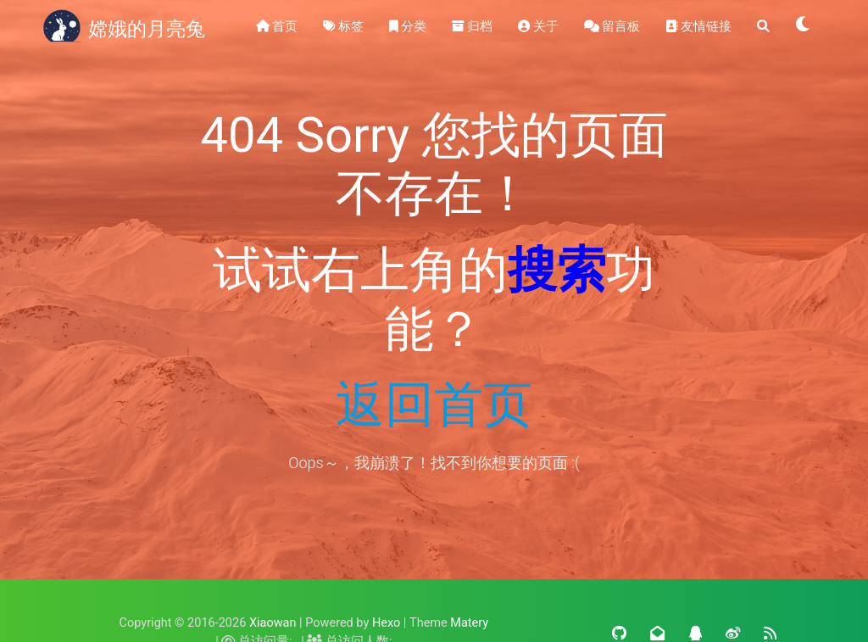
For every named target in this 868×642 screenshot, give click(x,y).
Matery (469, 623)
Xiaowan (273, 623)
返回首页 (434, 404)
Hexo (386, 623)
